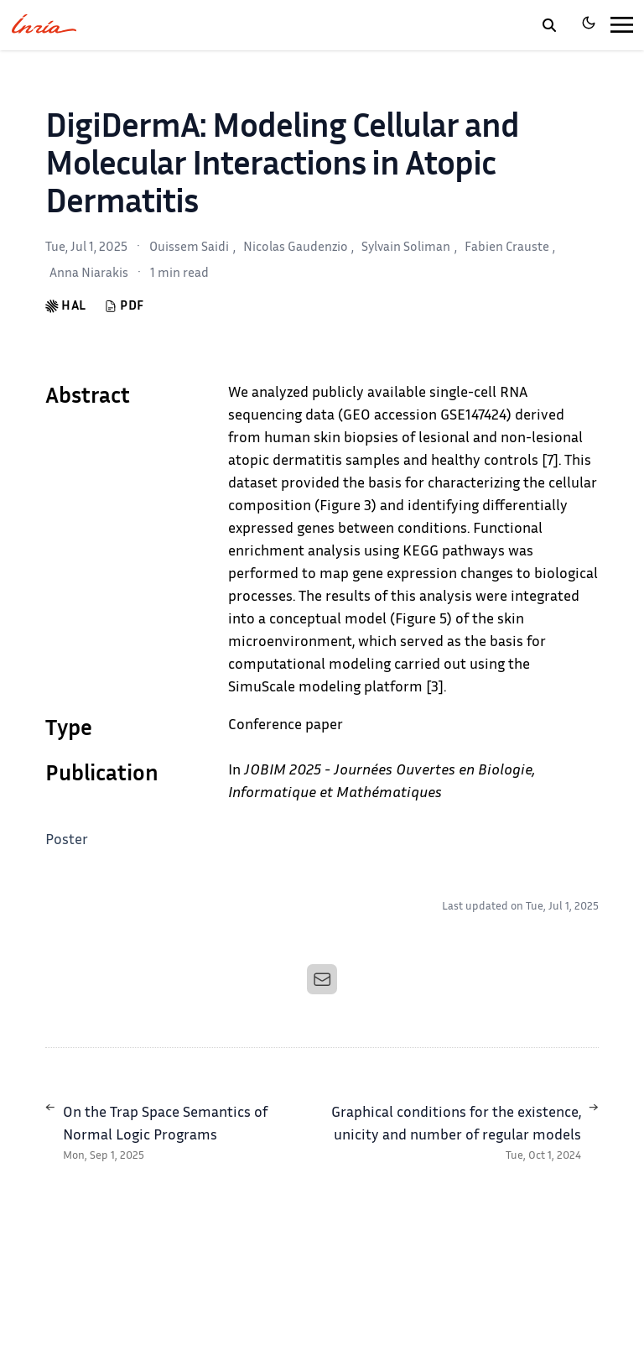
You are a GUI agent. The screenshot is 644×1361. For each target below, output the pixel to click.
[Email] (322, 979)
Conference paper (285, 726)
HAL (65, 306)
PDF (123, 306)
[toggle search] (550, 25)
